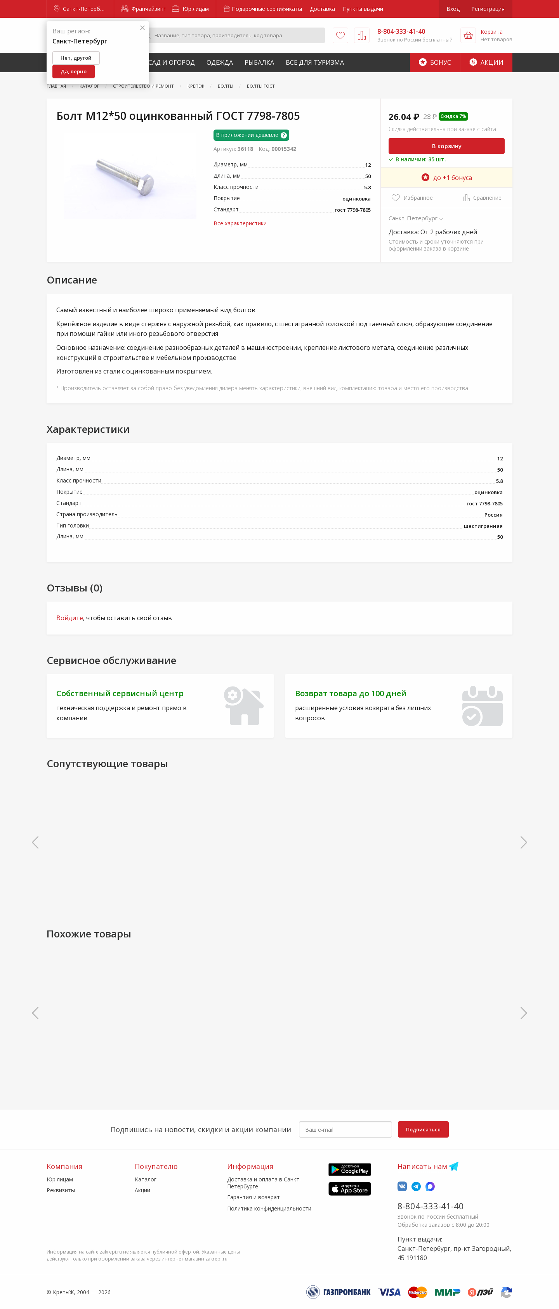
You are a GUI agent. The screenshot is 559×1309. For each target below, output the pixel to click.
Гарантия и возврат (253, 1197)
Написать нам (422, 1166)
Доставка (322, 8)
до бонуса (447, 177)
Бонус (435, 62)
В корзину (447, 146)
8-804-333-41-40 (431, 1206)
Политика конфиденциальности (269, 1208)
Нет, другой (76, 57)
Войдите (69, 618)
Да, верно (74, 71)
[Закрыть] (142, 28)
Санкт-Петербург (81, 8)
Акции (486, 62)
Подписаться (423, 1129)
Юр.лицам (190, 8)
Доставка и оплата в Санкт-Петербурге (264, 1183)
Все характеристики (240, 223)
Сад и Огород (171, 62)
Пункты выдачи (363, 8)
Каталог (145, 1179)
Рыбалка (259, 62)
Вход (453, 8)
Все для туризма (315, 62)
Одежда (220, 62)
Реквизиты (61, 1190)
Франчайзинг (143, 8)
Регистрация (488, 8)
